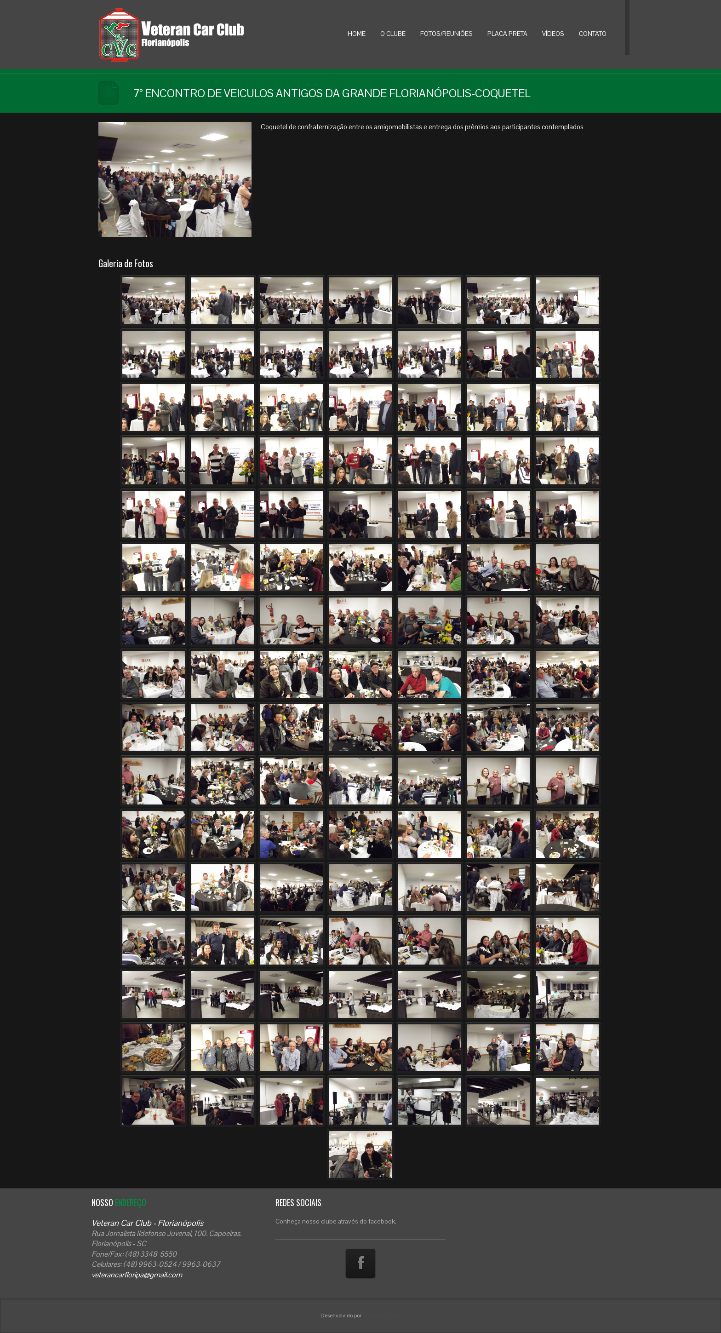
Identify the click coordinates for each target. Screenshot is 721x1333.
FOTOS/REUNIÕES (446, 33)
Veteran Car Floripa (190, 34)
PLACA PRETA (507, 33)
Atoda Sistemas (382, 1315)
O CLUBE (393, 33)
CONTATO (593, 33)
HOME (357, 33)
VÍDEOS (553, 33)
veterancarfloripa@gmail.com (137, 1275)
